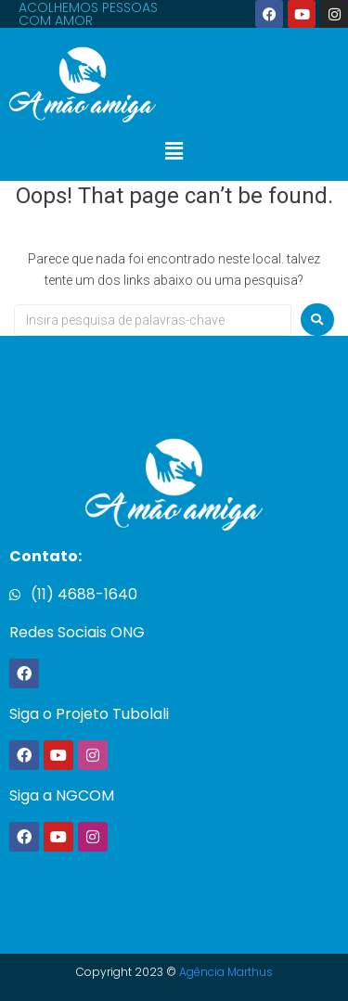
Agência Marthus (226, 972)
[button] (174, 151)
